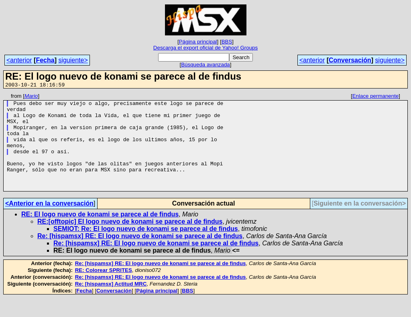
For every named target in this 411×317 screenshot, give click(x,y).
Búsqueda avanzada (205, 65)
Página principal (198, 42)
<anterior (19, 60)
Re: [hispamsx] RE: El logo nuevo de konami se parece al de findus (139, 255)
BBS (227, 42)
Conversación (350, 60)
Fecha (45, 60)
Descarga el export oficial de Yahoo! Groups (205, 48)
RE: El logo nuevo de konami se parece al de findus (100, 233)
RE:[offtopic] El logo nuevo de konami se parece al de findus (129, 240)
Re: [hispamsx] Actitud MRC (111, 303)
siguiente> (72, 60)
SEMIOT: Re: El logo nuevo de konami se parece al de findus (145, 248)
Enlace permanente (375, 97)
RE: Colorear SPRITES (103, 289)
